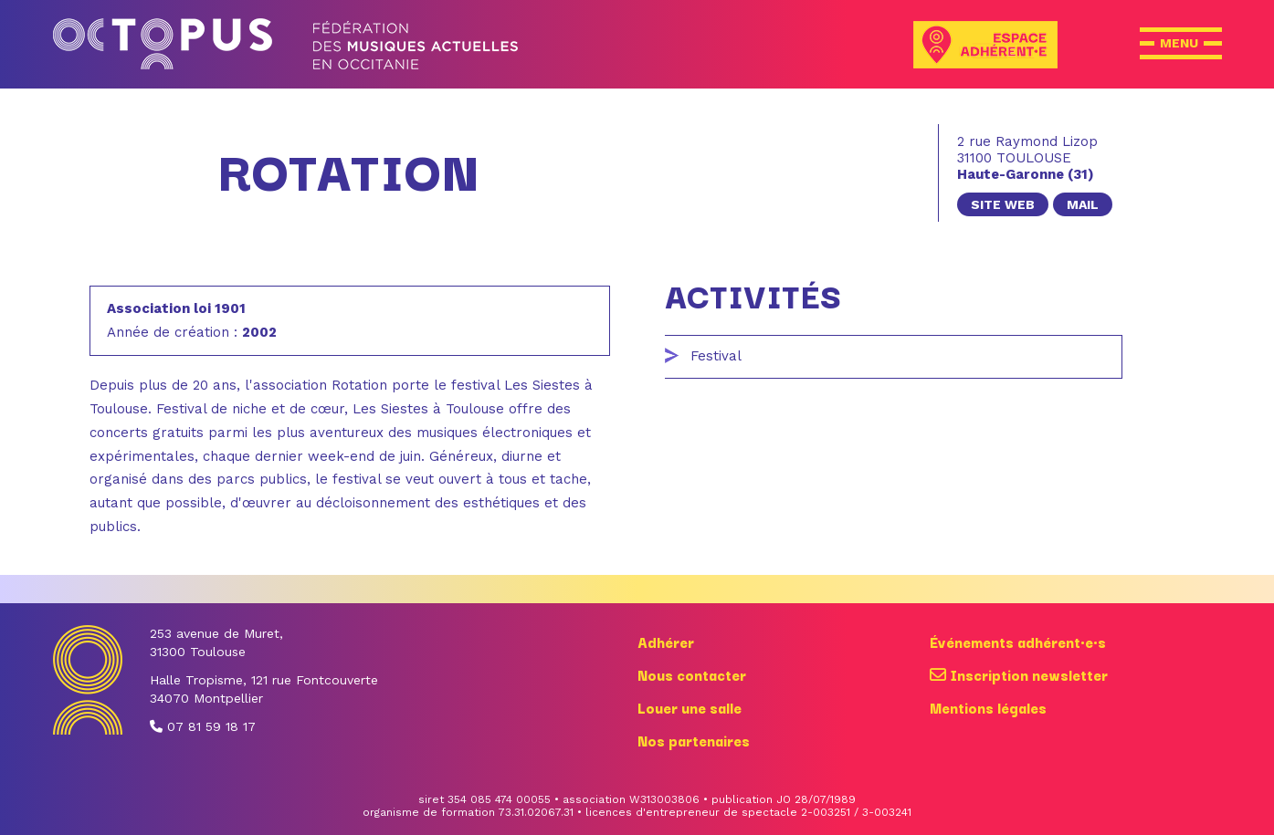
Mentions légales (988, 707)
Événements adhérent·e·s (1018, 641)
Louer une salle (689, 707)
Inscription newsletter (1019, 674)
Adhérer (665, 641)
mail (1083, 204)
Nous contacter (691, 674)
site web (1003, 204)
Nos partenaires (693, 740)
